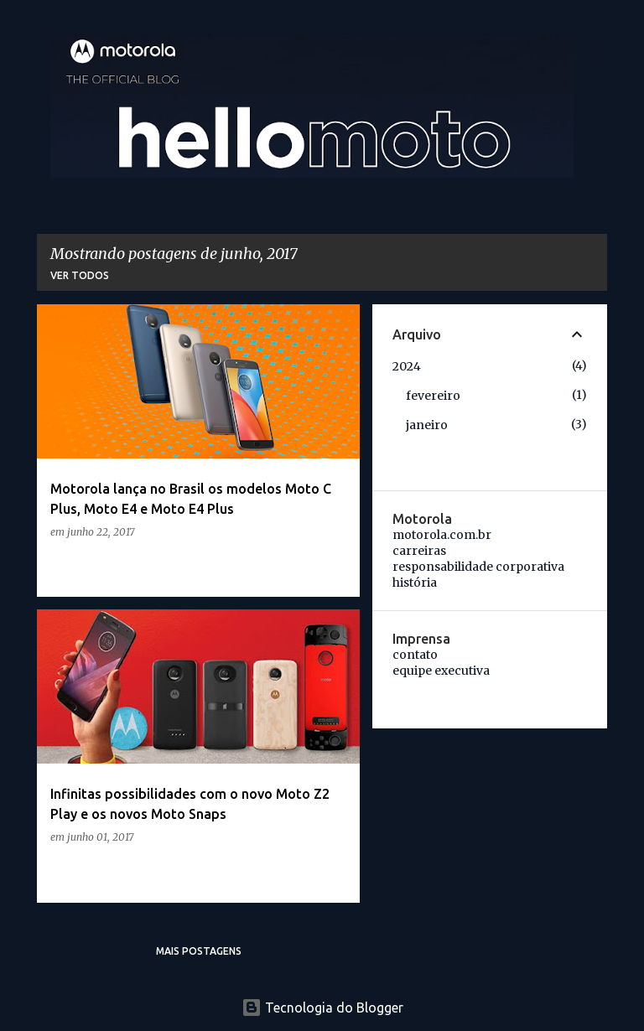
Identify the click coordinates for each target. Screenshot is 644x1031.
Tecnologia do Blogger (322, 1007)
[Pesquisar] (597, 54)
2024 (406, 366)
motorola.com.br (441, 534)
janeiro (427, 425)
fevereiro (433, 395)
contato (415, 654)
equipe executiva (441, 670)
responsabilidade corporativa (478, 566)
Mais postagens (199, 951)
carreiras (419, 550)
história (414, 582)
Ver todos (79, 275)
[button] (336, 566)
